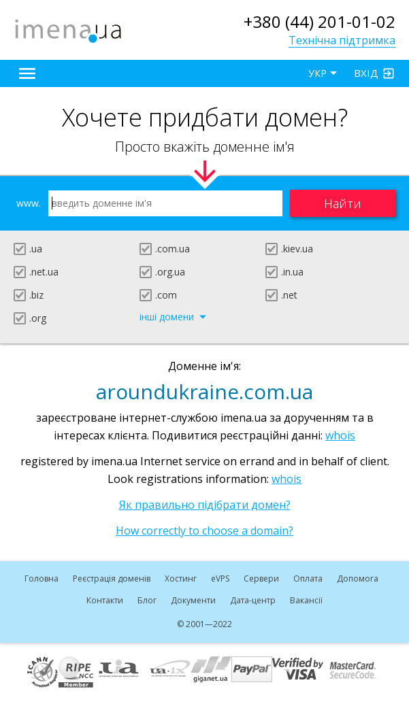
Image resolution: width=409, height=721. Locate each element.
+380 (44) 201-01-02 (319, 21)
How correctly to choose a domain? (204, 530)
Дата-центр (253, 600)
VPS (220, 578)
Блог (147, 600)
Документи (193, 600)
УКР (317, 73)
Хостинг (181, 578)
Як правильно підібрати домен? (205, 504)
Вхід (366, 73)
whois (340, 435)
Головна (41, 578)
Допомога (357, 578)
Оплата (308, 578)
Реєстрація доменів (111, 578)
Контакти (104, 600)
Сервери (261, 578)
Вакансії (306, 600)
